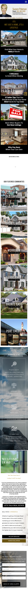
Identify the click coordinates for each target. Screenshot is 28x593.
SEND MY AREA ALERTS (11, 583)
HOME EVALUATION (14, 540)
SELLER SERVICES (14, 536)
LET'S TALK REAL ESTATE (14, 505)
